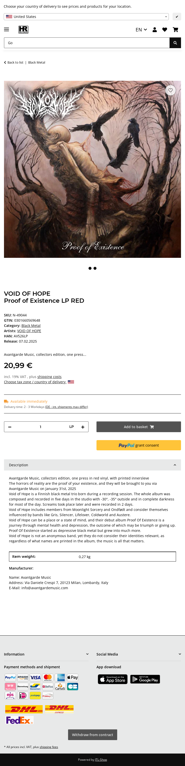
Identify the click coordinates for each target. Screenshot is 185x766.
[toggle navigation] (6, 27)
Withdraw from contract (92, 734)
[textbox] (86, 16)
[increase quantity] (82, 427)
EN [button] (139, 29)
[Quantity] (40, 427)
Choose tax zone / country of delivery (39, 382)
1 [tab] (90, 268)
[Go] (87, 42)
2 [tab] (94, 268)
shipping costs (49, 376)
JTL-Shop (101, 760)
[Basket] (175, 29)
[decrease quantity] (9, 427)
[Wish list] (165, 29)
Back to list (15, 62)
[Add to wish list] (170, 90)
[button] (155, 29)
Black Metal (31, 325)
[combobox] (86, 16)
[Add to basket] (8, 78)
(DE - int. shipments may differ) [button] (66, 407)
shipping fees (49, 747)
